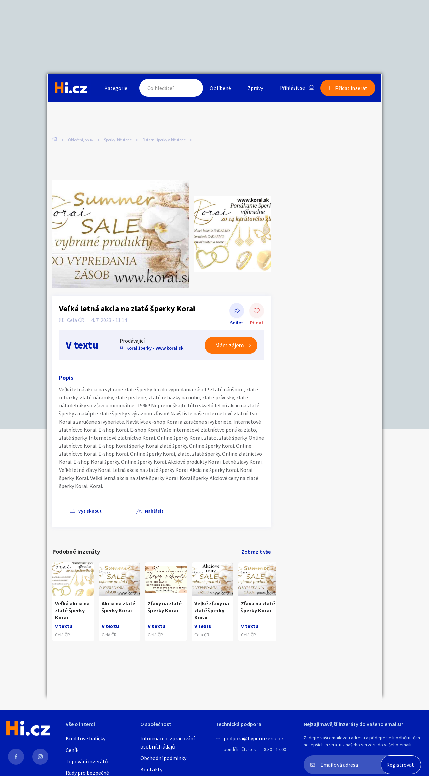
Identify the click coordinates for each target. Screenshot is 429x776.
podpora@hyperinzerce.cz (254, 738)
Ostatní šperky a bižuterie (164, 140)
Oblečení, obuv (80, 140)
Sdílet (236, 312)
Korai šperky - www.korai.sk (154, 348)
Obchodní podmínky (163, 758)
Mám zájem (229, 346)
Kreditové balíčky (85, 738)
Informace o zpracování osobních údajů (167, 742)
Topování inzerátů (87, 761)
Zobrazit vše (256, 552)
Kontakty (151, 769)
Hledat (190, 88)
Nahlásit (120, 512)
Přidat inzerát (352, 88)
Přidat (256, 312)
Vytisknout (79, 512)
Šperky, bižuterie (118, 140)
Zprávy (254, 88)
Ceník (72, 749)
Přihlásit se (292, 88)
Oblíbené (219, 88)
